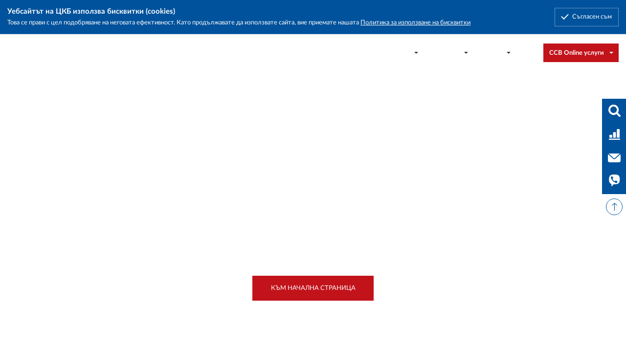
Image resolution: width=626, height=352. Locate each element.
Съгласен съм (592, 16)
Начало (43, 95)
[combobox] (529, 53)
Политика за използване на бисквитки (415, 22)
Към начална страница (313, 288)
